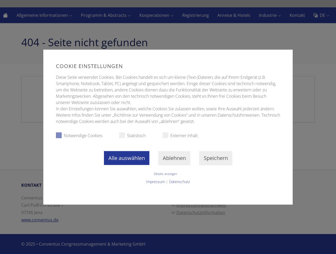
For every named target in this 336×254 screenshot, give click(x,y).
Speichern (216, 158)
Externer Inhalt (180, 135)
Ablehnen (174, 158)
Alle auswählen (126, 158)
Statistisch (132, 135)
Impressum (155, 181)
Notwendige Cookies (79, 135)
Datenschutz (179, 181)
